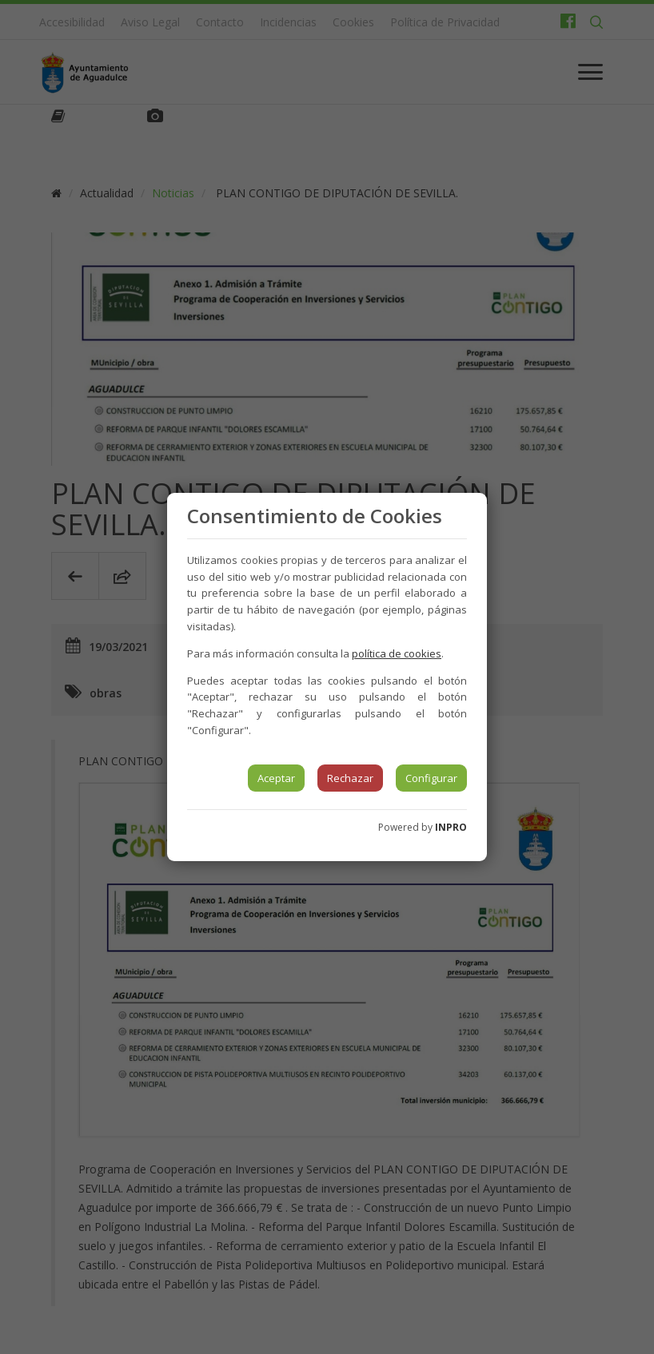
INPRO (451, 827)
